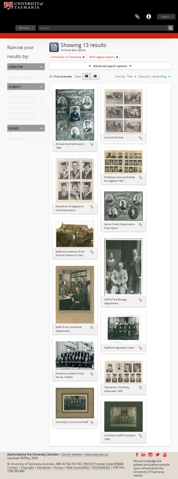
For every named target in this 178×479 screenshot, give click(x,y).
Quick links (148, 16)
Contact (12, 467)
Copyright (27, 467)
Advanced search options (110, 66)
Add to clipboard (92, 144)
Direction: (144, 76)
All (9, 73)
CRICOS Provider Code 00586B (103, 464)
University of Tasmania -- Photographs (33, 103)
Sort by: (120, 76)
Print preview (60, 76)
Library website (71, 454)
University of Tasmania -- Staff (28, 114)
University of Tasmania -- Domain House (35, 109)
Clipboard (137, 16)
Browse (24, 28)
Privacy (59, 467)
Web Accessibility (77, 467)
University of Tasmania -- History (30, 98)
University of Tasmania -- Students (31, 120)
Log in (165, 16)
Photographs (17, 140)
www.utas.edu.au (96, 454)
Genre (14, 128)
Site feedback (101, 467)
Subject (15, 86)
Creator (16, 66)
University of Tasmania (23, 78)
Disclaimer (44, 467)
